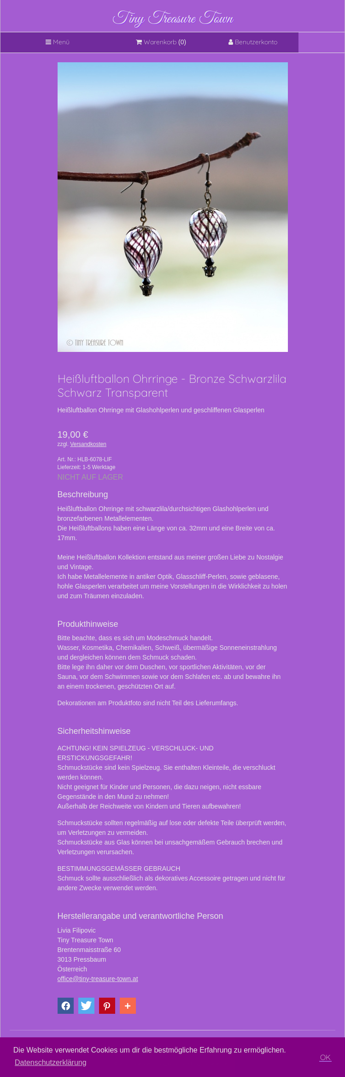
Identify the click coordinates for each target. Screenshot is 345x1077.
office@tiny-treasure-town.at (98, 978)
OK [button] (325, 1057)
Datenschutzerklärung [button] (51, 1062)
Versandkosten (88, 444)
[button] (66, 1006)
